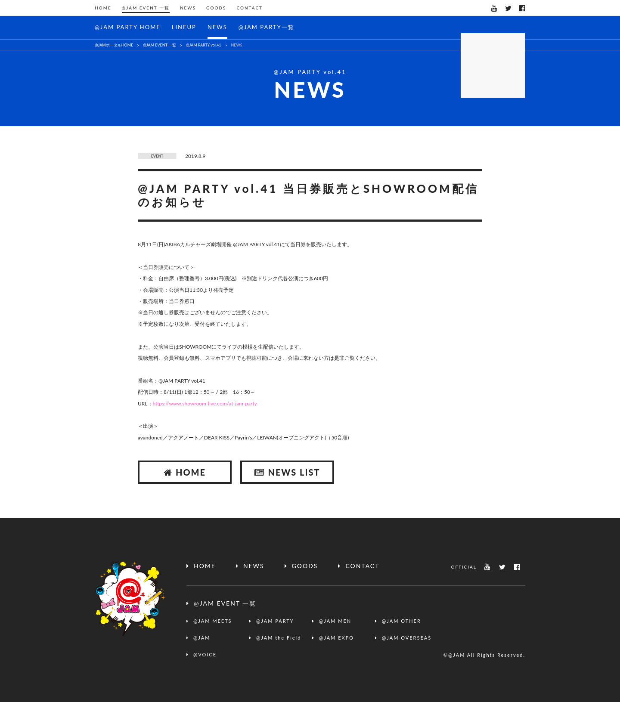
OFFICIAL (464, 566)
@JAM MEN (335, 621)
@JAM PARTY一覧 (266, 27)
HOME (103, 7)
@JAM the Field (278, 637)
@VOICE (205, 654)
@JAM (201, 637)
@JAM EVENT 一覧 (146, 7)
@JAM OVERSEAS (406, 637)
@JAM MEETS (212, 621)
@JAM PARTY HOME (128, 27)
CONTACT (249, 7)
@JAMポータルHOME (114, 45)
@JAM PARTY (275, 621)
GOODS (216, 7)
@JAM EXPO (336, 637)
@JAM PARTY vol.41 (203, 45)
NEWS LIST (287, 472)
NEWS (188, 7)
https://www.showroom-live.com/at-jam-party (205, 403)
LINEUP (184, 27)
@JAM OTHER (401, 621)
